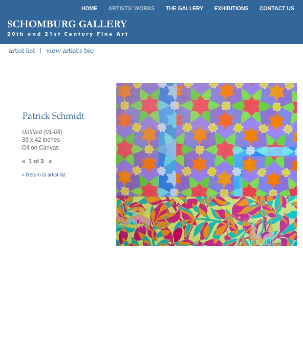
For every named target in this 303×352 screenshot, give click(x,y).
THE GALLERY (184, 8)
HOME (90, 8)
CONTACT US (277, 8)
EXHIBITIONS (231, 8)
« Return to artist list (43, 174)
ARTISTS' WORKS (131, 8)
